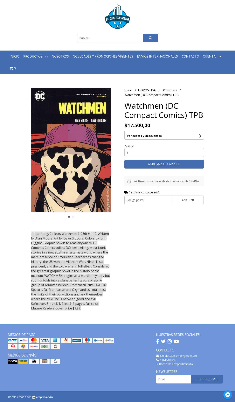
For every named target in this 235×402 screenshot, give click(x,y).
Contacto (190, 56)
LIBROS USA (147, 90)
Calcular (188, 200)
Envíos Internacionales (157, 56)
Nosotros (60, 56)
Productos (35, 56)
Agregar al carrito (164, 164)
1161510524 (166, 360)
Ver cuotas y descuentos (144, 136)
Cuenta (212, 56)
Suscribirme (207, 379)
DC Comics (170, 90)
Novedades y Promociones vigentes (103, 56)
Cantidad (129, 146)
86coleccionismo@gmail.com (176, 355)
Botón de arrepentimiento (174, 364)
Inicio (14, 56)
